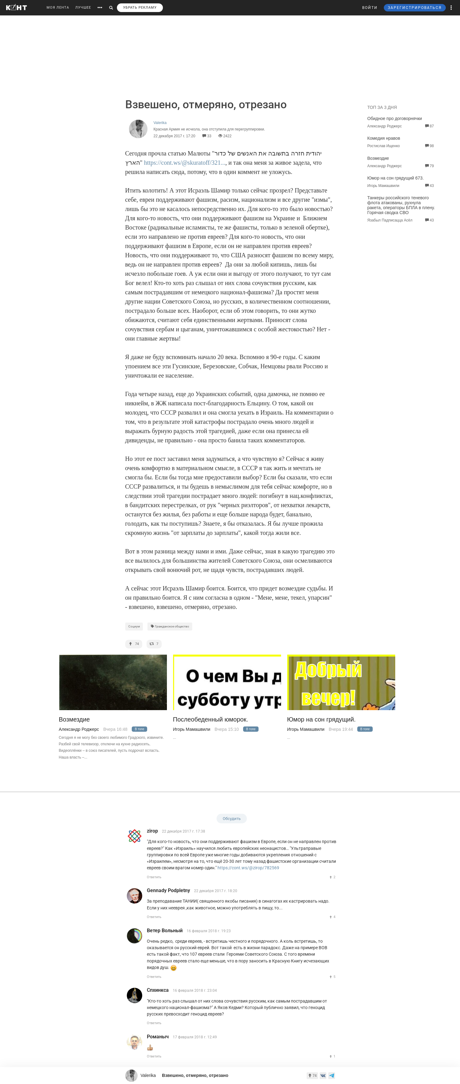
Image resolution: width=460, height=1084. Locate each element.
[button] (451, 7)
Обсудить (232, 818)
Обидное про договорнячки (394, 118)
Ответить (154, 877)
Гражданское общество (170, 626)
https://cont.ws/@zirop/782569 (248, 867)
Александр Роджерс (79, 729)
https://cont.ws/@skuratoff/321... (185, 162)
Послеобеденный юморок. (210, 719)
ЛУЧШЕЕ (83, 8)
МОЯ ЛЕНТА (58, 8)
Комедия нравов (383, 138)
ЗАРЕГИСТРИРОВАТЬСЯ (415, 8)
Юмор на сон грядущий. (321, 719)
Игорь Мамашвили (191, 729)
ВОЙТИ (370, 8)
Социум (134, 626)
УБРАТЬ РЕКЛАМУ (140, 8)
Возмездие (378, 158)
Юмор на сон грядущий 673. (395, 178)
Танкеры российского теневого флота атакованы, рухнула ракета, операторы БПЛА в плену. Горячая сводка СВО (401, 205)
